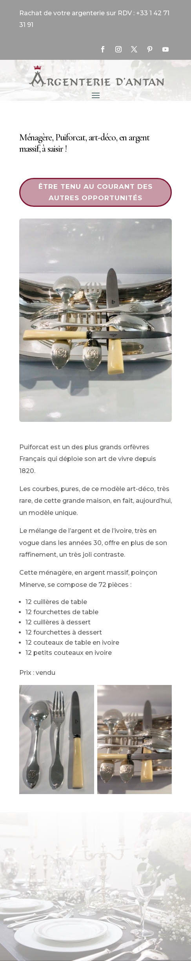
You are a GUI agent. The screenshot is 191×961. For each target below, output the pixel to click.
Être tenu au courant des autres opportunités (95, 192)
